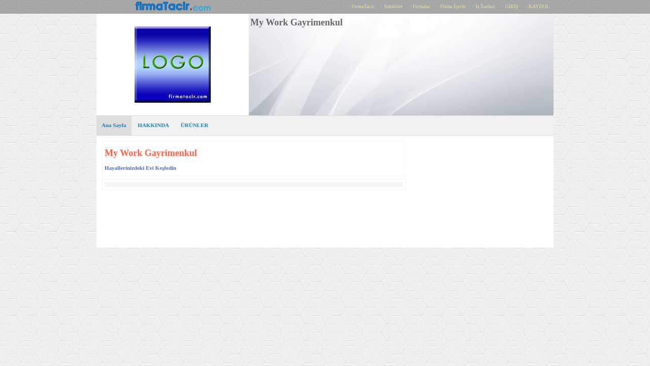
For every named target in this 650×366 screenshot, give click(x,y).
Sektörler (393, 6)
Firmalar (421, 6)
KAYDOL (539, 6)
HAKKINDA (153, 125)
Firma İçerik (453, 6)
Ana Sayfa (114, 125)
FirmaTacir (362, 6)
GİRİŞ (511, 6)
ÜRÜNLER (194, 125)
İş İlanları (485, 6)
